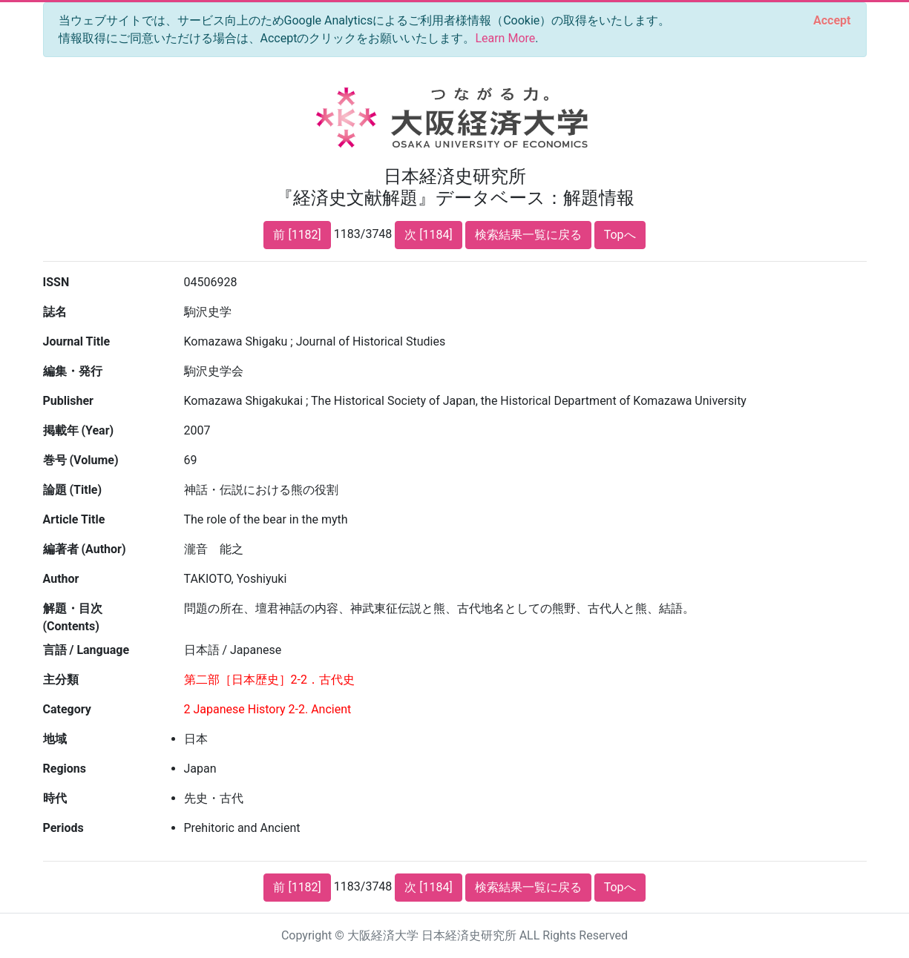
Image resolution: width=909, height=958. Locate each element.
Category (67, 709)
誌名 (55, 312)
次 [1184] (428, 235)
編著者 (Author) (84, 549)
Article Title (74, 519)
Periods (63, 828)
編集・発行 (72, 371)
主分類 (61, 680)
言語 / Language (86, 650)
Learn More (505, 38)
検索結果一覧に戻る (528, 235)
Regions (64, 769)
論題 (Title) (72, 490)
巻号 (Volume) (81, 460)
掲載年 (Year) (78, 430)
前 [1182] (297, 235)
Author (61, 579)
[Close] (831, 21)
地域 (55, 739)
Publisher (68, 401)
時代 (55, 798)
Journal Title (77, 341)
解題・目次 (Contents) (72, 617)
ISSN (56, 282)
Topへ (620, 235)
